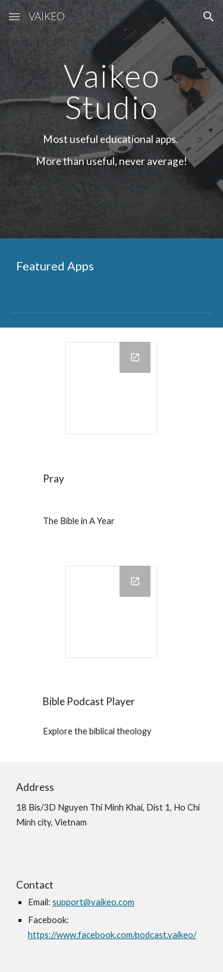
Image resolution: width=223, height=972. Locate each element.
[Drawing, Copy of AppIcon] (111, 612)
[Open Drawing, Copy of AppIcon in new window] (135, 581)
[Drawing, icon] (111, 388)
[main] (111, 119)
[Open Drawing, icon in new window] (135, 357)
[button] (14, 16)
